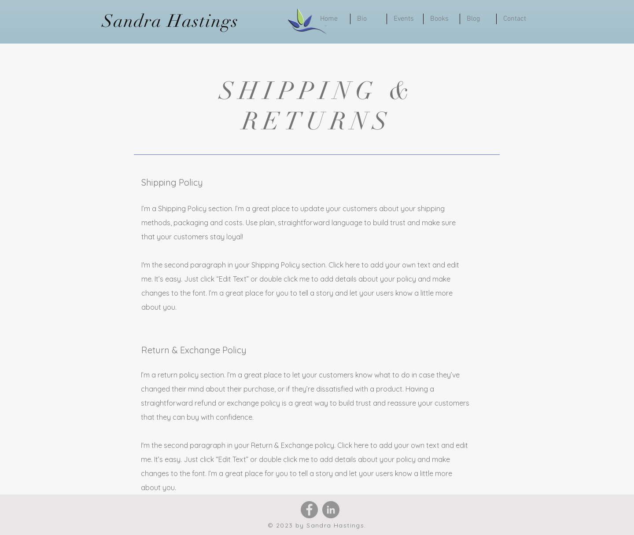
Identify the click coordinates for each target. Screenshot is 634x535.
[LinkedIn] (330, 509)
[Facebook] (309, 509)
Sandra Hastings (170, 21)
